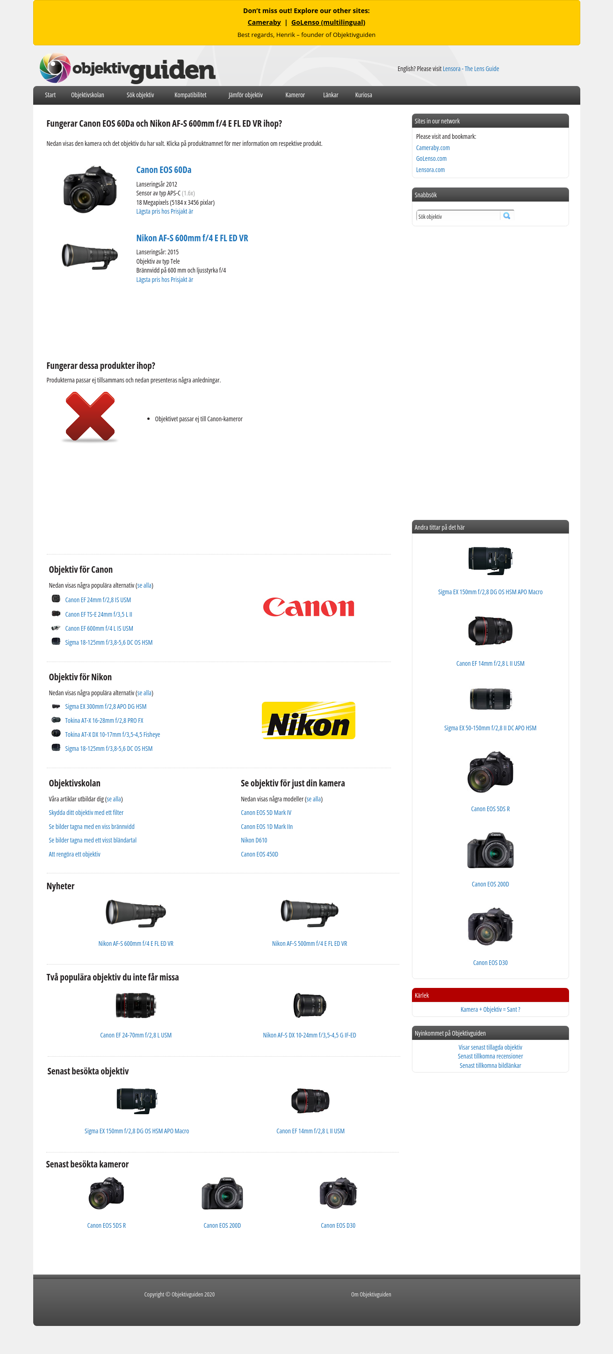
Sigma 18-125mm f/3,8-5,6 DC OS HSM (109, 642)
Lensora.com (430, 169)
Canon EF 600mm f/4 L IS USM (99, 628)
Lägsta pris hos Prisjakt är (166, 211)
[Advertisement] (217, 321)
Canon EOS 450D (259, 854)
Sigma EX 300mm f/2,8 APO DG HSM (106, 706)
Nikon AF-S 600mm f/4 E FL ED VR (192, 238)
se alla (144, 585)
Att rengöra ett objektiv (75, 854)
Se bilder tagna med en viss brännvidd (92, 826)
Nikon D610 (254, 839)
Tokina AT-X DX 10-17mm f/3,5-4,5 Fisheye (112, 734)
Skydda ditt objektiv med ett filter (86, 812)
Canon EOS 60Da (164, 170)
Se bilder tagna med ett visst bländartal (93, 839)
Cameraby (264, 22)
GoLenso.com (431, 158)
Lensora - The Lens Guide (471, 68)
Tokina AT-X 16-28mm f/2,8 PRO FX (104, 720)
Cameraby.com (433, 147)
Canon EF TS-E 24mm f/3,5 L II (98, 614)
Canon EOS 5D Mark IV (266, 812)
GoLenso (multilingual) (328, 22)
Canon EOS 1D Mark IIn (267, 826)
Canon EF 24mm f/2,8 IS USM (98, 599)
